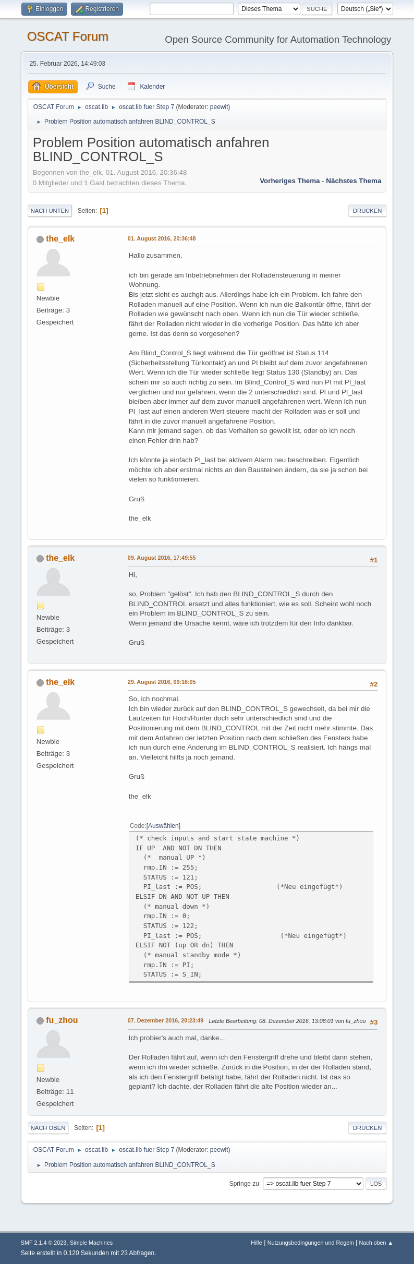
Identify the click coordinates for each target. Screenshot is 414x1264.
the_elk (60, 238)
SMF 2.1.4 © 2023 (44, 1242)
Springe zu (244, 1183)
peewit (219, 107)
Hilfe (256, 1242)
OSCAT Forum (67, 36)
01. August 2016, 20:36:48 (162, 238)
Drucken (367, 211)
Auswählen (163, 825)
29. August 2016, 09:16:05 (162, 682)
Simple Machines (91, 1242)
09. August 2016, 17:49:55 (162, 558)
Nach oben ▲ (376, 1242)
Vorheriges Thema (290, 181)
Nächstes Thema (353, 181)
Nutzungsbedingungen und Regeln (310, 1242)
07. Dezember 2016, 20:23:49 (166, 1020)
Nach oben (48, 1128)
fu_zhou (62, 1020)
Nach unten (50, 211)
